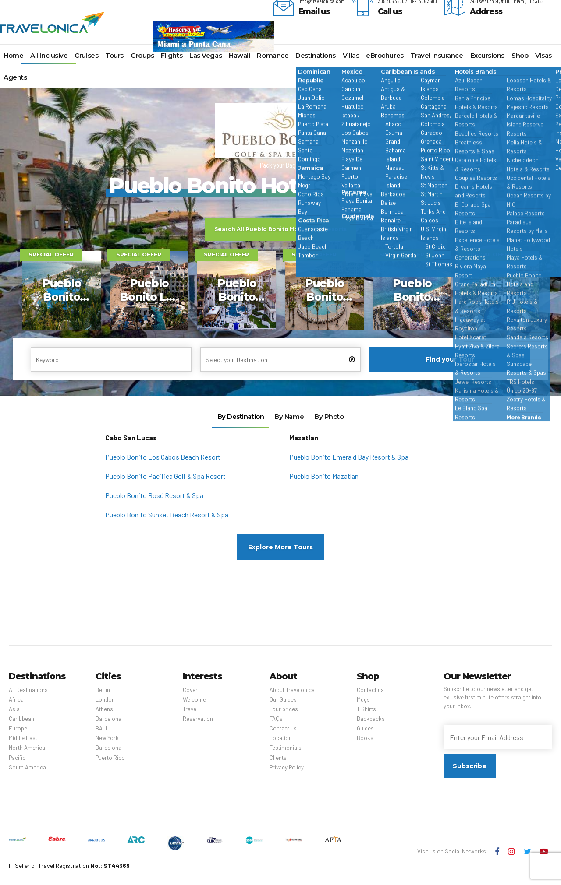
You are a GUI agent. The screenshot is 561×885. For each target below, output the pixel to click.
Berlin (103, 689)
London (105, 699)
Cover (190, 689)
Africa (16, 699)
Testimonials (286, 747)
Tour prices (284, 709)
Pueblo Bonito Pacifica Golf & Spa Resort (165, 476)
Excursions (487, 55)
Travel (190, 709)
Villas (351, 55)
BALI (101, 728)
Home (13, 55)
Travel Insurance (437, 55)
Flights (171, 55)
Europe (18, 728)
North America (27, 747)
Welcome (194, 699)
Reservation (198, 718)
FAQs (276, 718)
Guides (365, 728)
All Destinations (28, 689)
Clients (278, 757)
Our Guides (283, 699)
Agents (15, 77)
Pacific (17, 757)
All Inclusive (48, 55)
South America (27, 767)
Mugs (363, 699)
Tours (114, 55)
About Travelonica (292, 689)
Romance (272, 55)
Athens (104, 709)
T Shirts (366, 709)
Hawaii (239, 55)
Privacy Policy (287, 767)
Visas (543, 55)
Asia (14, 709)
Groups (142, 55)
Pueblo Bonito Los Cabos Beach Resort (162, 457)
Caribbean (21, 718)
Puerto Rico (110, 757)
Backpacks (371, 718)
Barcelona (108, 718)
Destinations (315, 55)
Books (365, 737)
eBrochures (385, 55)
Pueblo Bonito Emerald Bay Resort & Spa (348, 457)
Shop (519, 55)
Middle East (23, 737)
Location (281, 737)
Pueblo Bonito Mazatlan (324, 476)
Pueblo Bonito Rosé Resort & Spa (154, 495)
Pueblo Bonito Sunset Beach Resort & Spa (166, 514)
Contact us (283, 728)
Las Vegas (205, 55)
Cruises (86, 55)
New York (107, 737)
